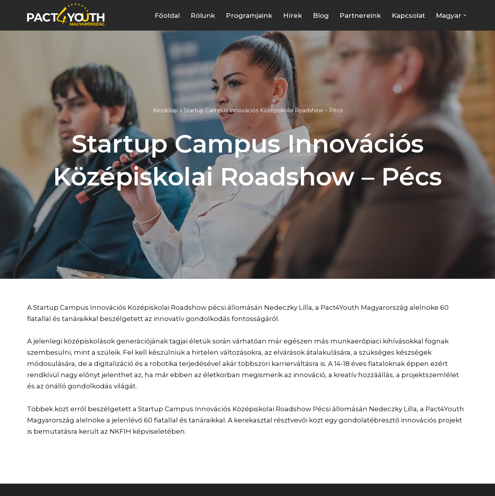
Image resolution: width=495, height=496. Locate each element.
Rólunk (203, 15)
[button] (465, 15)
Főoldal (167, 15)
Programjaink (249, 15)
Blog (321, 15)
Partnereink (360, 15)
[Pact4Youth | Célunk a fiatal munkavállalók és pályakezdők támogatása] (67, 14)
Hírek (292, 15)
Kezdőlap (165, 110)
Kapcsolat (408, 15)
